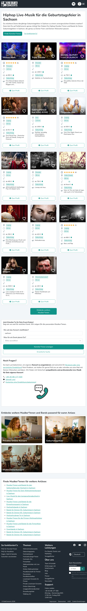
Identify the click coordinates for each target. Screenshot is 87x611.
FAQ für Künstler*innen (9, 549)
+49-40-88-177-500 (14, 377)
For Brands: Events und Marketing (52, 552)
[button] (81, 4)
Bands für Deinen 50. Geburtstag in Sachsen (23, 510)
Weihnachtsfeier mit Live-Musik (31, 565)
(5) (69, 182)
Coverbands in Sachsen (15, 529)
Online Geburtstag (29, 586)
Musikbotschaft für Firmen (31, 572)
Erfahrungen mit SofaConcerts (50, 567)
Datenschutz (62, 601)
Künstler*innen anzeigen (43, 347)
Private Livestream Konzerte (32, 584)
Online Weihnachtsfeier (30, 569)
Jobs (46, 573)
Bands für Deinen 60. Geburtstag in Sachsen (23, 513)
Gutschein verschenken (8, 557)
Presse (47, 576)
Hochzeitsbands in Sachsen (16, 507)
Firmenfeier (26, 562)
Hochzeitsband (28, 554)
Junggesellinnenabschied (31, 589)
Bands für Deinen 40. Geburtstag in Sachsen (23, 535)
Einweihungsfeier (28, 591)
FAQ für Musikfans (7, 552)
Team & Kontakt (50, 563)
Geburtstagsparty (29, 552)
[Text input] (74, 569)
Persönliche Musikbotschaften (29, 575)
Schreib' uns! (10, 379)
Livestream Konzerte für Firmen (31, 580)
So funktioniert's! (30, 33)
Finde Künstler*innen (12, 34)
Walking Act (27, 594)
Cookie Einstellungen (78, 601)
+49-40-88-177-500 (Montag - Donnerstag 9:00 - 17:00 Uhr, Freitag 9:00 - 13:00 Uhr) (54, 594)
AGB (69, 601)
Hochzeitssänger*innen (30, 557)
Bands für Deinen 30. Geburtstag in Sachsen (23, 532)
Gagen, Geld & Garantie (9, 554)
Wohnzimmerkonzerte (30, 549)
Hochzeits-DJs (27, 559)
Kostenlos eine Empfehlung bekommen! (21, 382)
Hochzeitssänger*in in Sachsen (18, 515)
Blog (46, 571)
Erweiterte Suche (43, 352)
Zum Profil (15, 91)
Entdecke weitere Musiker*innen (43, 311)
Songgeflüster (49, 556)
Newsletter (48, 581)
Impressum (53, 601)
